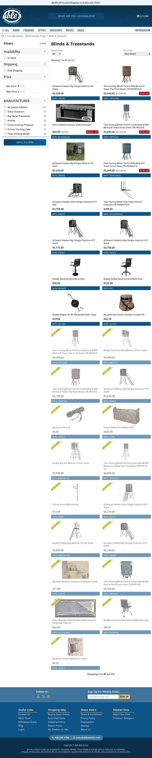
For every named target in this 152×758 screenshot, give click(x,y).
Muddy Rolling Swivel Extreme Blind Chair (123, 278)
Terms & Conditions (91, 714)
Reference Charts (27, 721)
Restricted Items (56, 718)
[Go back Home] (2, 36)
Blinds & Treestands (57, 36)
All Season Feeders (16, 107)
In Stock (10, 57)
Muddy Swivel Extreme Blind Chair (68, 278)
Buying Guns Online (58, 714)
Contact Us (24, 714)
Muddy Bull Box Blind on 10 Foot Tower (70, 463)
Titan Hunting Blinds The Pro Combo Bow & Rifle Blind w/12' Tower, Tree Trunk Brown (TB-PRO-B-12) (126, 466)
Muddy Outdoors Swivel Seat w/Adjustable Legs (126, 620)
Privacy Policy (88, 718)
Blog (20, 725)
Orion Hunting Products (18, 124)
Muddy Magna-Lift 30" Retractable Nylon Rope (74, 314)
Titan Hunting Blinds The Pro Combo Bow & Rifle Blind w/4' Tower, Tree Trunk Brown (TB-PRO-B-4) (75, 390)
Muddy (9, 120)
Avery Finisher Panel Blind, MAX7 (119, 427)
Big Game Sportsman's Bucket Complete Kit (124, 314)
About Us (86, 729)
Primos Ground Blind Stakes (65, 504)
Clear (43, 43)
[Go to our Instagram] (48, 696)
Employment (87, 721)
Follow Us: (42, 691)
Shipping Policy (56, 721)
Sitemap (85, 725)
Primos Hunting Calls (17, 129)
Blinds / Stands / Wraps (36, 36)
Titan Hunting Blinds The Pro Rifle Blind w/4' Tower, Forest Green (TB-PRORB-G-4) (124, 164)
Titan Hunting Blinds (17, 133)
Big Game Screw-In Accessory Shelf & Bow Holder (75, 581)
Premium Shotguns (123, 718)
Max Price (11, 91)
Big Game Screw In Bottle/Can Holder (69, 658)
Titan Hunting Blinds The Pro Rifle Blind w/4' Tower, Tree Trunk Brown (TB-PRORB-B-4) (124, 87)
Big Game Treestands (17, 116)
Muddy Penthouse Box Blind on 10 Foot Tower (125, 350)
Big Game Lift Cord (61, 427)
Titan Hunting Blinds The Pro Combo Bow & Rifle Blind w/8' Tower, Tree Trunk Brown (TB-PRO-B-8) (75, 352)
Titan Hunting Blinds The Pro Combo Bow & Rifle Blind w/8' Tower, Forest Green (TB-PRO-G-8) (126, 126)
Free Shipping (13, 70)
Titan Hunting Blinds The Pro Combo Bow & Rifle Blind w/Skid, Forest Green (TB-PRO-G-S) (126, 583)
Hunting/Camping (14, 36)
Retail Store (24, 718)
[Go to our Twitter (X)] (43, 696)
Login (21, 729)
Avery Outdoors (14, 111)
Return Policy (55, 725)
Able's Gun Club (121, 714)
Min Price (11, 86)
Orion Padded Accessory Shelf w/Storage (71, 124)
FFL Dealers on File (58, 729)
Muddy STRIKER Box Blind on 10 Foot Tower (72, 543)
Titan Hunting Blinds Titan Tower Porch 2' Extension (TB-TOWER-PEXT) (123, 203)
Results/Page (57, 52)
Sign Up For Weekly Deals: (103, 691)
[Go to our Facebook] (38, 696)
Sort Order (137, 52)
